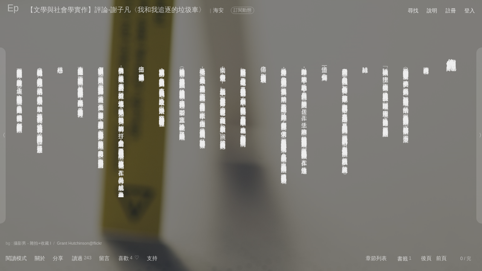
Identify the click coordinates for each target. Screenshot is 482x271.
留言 (104, 258)
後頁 (426, 258)
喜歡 (123, 258)
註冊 (450, 11)
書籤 (402, 259)
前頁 (441, 258)
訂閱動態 (242, 10)
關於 (40, 258)
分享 (58, 258)
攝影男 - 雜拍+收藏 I (32, 243)
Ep (13, 8)
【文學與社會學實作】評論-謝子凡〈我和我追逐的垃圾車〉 (116, 10)
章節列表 (376, 258)
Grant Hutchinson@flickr (79, 243)
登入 (469, 11)
